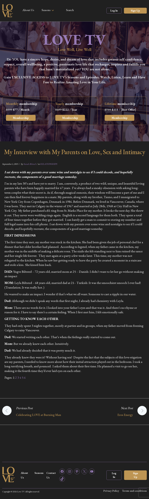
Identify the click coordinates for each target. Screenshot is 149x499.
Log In (114, 10)
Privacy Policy (111, 490)
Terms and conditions (134, 490)
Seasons (46, 10)
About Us (28, 10)
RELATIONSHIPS (48, 164)
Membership (21, 118)
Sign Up (135, 10)
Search (70, 10)
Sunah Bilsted (30, 164)
